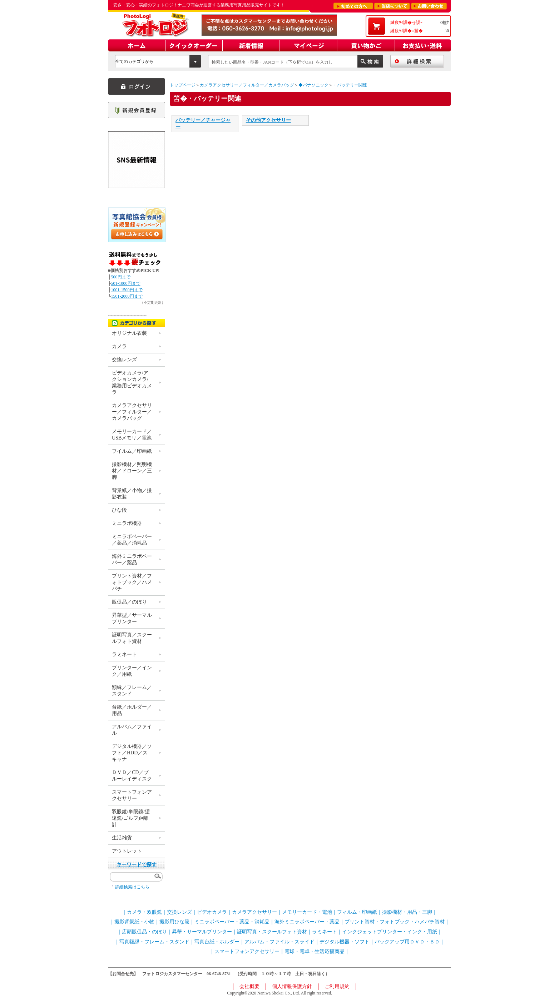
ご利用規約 (337, 986)
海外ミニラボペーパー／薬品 (132, 559)
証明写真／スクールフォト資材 (132, 638)
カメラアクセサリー (254, 912)
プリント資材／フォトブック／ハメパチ (132, 582)
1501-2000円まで (127, 296)
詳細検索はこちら (132, 886)
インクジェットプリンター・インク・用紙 (389, 931)
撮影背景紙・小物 (134, 921)
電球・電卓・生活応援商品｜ (317, 951)
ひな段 (119, 510)
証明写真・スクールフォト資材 (272, 931)
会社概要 (249, 986)
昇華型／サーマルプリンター (132, 618)
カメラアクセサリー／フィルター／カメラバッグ (247, 85)
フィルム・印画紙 (357, 912)
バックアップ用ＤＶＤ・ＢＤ (407, 941)
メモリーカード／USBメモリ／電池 (132, 435)
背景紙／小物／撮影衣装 (132, 494)
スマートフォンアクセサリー (132, 795)
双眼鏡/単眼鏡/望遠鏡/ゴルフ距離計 (131, 818)
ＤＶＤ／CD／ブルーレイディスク (132, 776)
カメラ (119, 346)
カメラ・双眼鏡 (144, 912)
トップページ (183, 85)
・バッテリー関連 (350, 85)
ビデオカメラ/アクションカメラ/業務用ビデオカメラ (132, 382)
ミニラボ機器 (127, 523)
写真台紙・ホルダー (216, 941)
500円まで (120, 276)
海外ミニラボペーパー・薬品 (307, 921)
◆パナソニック (313, 85)
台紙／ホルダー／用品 (132, 710)
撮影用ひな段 (174, 921)
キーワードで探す (137, 864)
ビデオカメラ (212, 912)
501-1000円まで (125, 283)
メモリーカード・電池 (307, 912)
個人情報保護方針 (292, 986)
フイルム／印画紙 (132, 451)
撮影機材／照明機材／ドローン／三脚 (132, 471)
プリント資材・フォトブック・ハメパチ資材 (395, 921)
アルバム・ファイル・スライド (279, 941)
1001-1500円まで (127, 289)
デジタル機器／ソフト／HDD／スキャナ (132, 753)
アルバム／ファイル (132, 730)
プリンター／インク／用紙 (132, 671)
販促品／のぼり (129, 602)
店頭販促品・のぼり (144, 931)
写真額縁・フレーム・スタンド (154, 941)
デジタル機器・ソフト (345, 941)
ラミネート (124, 654)
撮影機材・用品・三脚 (407, 912)
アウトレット (127, 851)
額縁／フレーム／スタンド (132, 690)
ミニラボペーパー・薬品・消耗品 (231, 921)
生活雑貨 (122, 837)
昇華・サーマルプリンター (202, 931)
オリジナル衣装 (129, 333)
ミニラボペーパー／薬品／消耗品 (132, 540)
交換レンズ (124, 359)
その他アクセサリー (268, 120)
